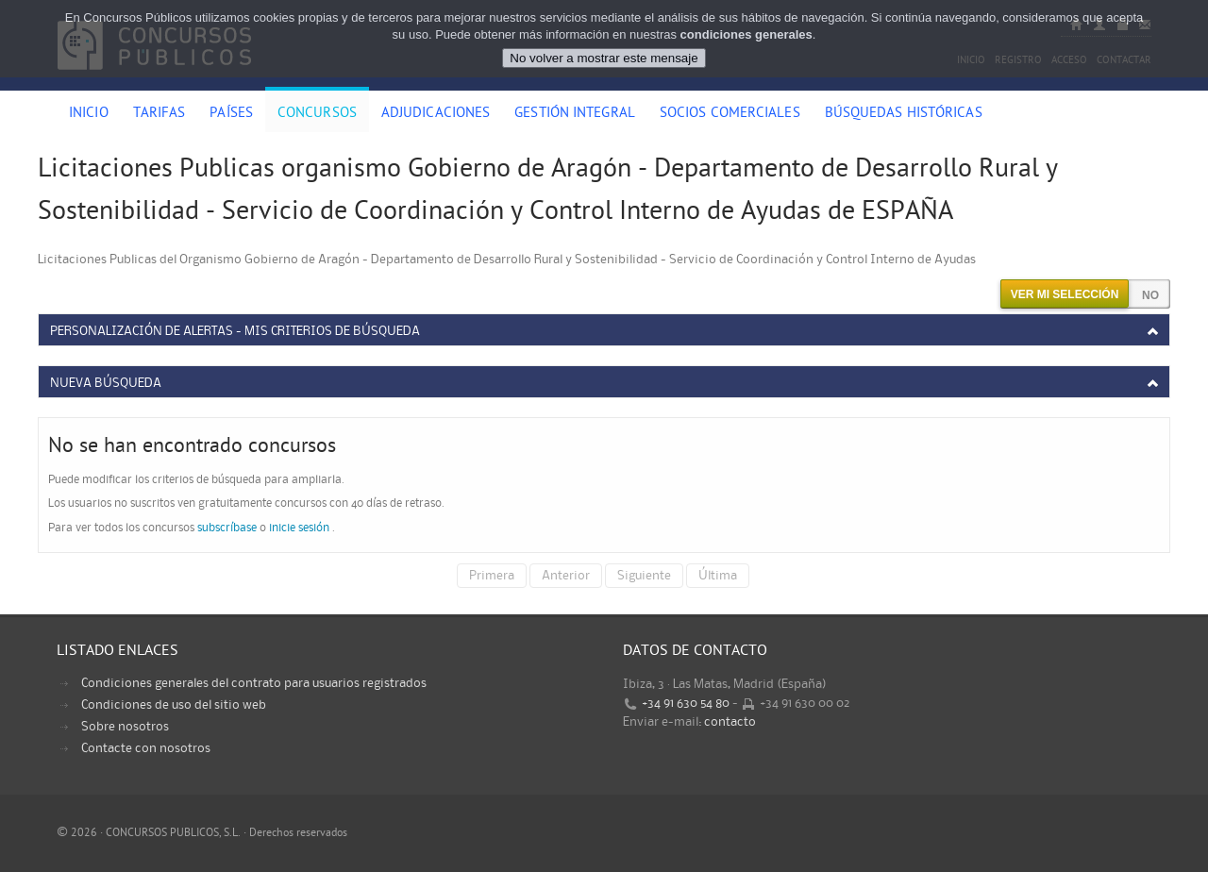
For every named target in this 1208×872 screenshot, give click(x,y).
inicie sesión (299, 528)
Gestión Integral (574, 114)
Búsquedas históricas (903, 114)
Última (717, 575)
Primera (491, 575)
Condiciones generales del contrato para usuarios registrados (254, 683)
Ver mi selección (1065, 294)
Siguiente (644, 575)
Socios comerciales (730, 114)
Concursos (317, 114)
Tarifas (159, 114)
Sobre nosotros (125, 726)
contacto (730, 722)
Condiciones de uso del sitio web (173, 705)
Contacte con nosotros (145, 748)
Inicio (89, 114)
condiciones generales (746, 34)
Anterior (566, 575)
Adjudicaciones (435, 114)
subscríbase (227, 528)
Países (231, 114)
